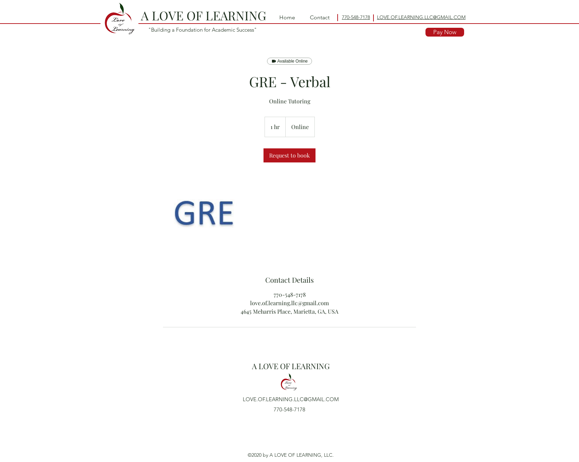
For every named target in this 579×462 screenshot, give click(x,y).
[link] (289, 155)
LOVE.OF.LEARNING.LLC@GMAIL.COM (291, 399)
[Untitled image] (204, 218)
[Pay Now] (444, 32)
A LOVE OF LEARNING (203, 15)
